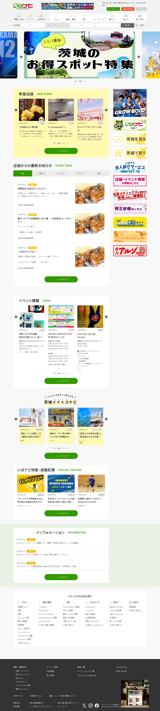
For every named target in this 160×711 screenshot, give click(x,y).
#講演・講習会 (90, 364)
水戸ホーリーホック (23, 674)
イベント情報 (52, 667)
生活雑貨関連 (90, 617)
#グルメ (81, 440)
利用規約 (16, 706)
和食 (19, 614)
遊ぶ (84, 19)
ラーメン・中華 (23, 617)
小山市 (99, 429)
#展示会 (64, 352)
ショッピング (98, 19)
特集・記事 (19, 19)
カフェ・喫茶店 (23, 628)
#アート (50, 352)
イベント (30, 19)
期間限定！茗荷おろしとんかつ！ (32, 189)
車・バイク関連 (115, 621)
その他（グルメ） (24, 643)
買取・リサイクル (92, 621)
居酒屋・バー (23, 607)
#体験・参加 (36, 347)
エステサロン (44, 610)
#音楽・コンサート (25, 347)
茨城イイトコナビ (22, 671)
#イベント (24, 440)
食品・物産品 (90, 614)
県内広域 (39, 429)
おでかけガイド (21, 682)
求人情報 (139, 19)
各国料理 (21, 625)
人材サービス (18, 696)
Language (141, 9)
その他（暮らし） (116, 625)
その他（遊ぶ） (69, 625)
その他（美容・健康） (47, 625)
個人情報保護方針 (36, 703)
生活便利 (113, 617)
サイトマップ (63, 706)
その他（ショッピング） (95, 625)
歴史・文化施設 (69, 617)
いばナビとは (121, 667)
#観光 (52, 440)
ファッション (90, 607)
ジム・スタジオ (44, 621)
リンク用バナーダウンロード (40, 706)
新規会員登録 (128, 9)
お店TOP (41, 19)
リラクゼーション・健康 (48, 617)
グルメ (57, 19)
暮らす (112, 19)
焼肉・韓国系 (23, 621)
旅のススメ (20, 678)
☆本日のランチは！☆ (27, 252)
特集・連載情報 (19, 667)
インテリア (90, 610)
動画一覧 (81, 667)
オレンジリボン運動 (23, 685)
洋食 (19, 610)
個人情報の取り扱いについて (68, 703)
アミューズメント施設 (71, 607)
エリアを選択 (27, 25)
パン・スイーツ (23, 632)
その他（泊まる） (135, 610)
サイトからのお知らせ (87, 675)
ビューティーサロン (46, 614)
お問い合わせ (121, 671)
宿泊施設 (132, 607)
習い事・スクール (116, 607)
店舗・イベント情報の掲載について (62, 696)
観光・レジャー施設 (70, 614)
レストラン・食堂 (24, 639)
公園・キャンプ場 (69, 621)
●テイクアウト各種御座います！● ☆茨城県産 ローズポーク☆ (44, 220)
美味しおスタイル (22, 689)
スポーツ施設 (68, 610)
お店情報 (50, 671)
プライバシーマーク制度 (109, 704)
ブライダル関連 (115, 610)
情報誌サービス (36, 696)
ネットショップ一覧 (86, 671)
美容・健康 (70, 19)
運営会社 (16, 703)
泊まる (126, 19)
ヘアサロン (43, 607)
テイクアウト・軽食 (25, 635)
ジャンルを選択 (77, 25)
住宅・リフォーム (116, 614)
